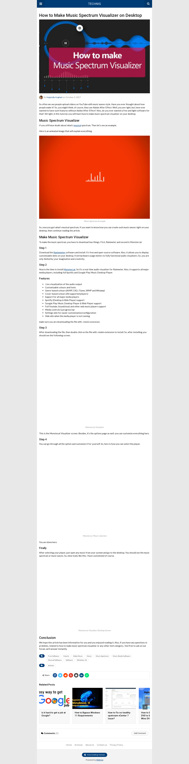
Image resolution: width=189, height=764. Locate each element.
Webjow (99, 760)
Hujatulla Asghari (54, 97)
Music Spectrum (102, 656)
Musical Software (55, 660)
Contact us (102, 745)
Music (89, 656)
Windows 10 (82, 660)
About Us (89, 745)
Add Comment (140, 733)
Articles (51, 665)
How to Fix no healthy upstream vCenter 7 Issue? (119, 715)
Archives (79, 745)
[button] (41, 4)
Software (69, 660)
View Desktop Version (94, 755)
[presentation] (145, 707)
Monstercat (69, 269)
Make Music (78, 656)
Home (69, 745)
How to (66, 656)
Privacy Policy (116, 745)
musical (77, 125)
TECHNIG (94, 4)
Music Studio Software (121, 656)
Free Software (53, 656)
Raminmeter (59, 252)
